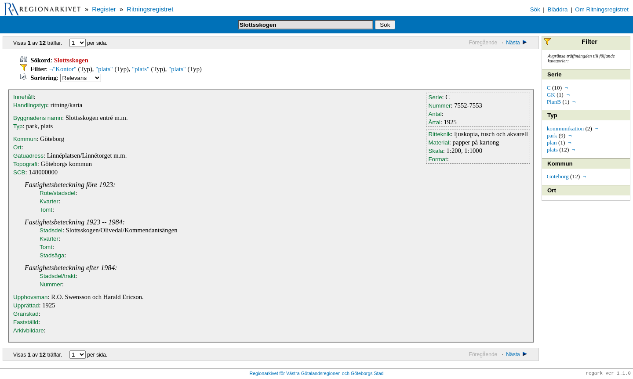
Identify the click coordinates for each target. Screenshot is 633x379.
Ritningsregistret (150, 9)
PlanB (554, 101)
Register (104, 9)
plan (552, 142)
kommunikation (565, 128)
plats (552, 149)
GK (551, 94)
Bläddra (558, 9)
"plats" (104, 68)
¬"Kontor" (62, 68)
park (552, 135)
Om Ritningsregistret (601, 9)
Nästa (517, 43)
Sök (535, 9)
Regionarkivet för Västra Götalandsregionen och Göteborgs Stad (316, 373)
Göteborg (558, 176)
